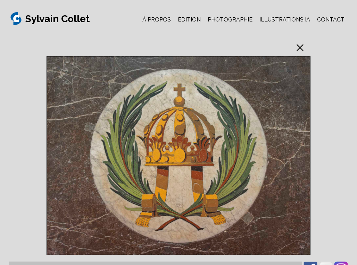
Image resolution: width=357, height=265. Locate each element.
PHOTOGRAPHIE (230, 19)
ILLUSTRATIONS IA (284, 19)
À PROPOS (156, 19)
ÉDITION (189, 19)
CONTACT (330, 19)
